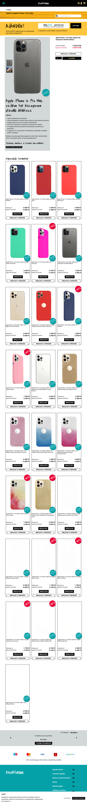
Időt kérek (76, 26)
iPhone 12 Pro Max (26, 13)
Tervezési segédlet (63, 774)
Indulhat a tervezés (68, 54)
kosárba (72, 59)
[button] (79, 3)
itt (2, 801)
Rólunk (63, 782)
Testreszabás (64, 798)
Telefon (8, 13)
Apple (15, 13)
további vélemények (43, 743)
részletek (17, 214)
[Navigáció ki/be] (3, 3)
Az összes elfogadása (77, 798)
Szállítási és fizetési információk (63, 791)
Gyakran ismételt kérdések (63, 778)
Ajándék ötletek (63, 769)
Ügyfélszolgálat (63, 786)
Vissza (8, 10)
